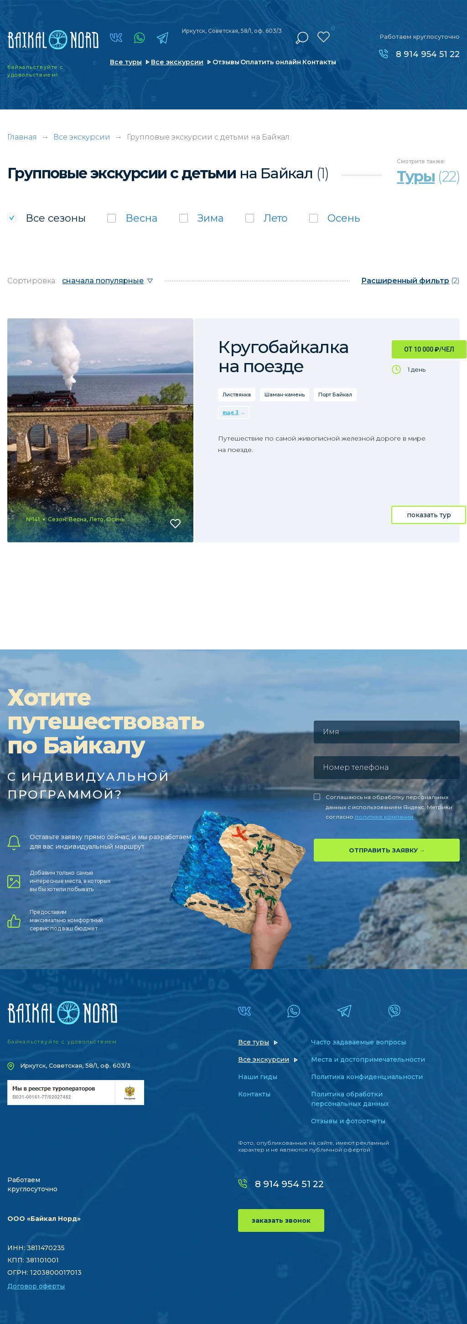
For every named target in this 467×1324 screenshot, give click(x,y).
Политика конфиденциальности (367, 1077)
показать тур (429, 515)
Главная (22, 137)
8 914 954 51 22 (428, 54)
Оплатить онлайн (270, 62)
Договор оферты (36, 1286)
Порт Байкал (335, 394)
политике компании (384, 816)
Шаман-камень (285, 394)
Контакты (319, 62)
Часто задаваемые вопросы (358, 1042)
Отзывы (226, 62)
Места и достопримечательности (368, 1059)
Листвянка (237, 394)
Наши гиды (257, 1077)
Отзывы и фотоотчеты (348, 1121)
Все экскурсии (177, 62)
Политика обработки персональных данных (350, 1099)
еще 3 (231, 412)
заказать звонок (281, 1220)
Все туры (126, 62)
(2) (410, 280)
